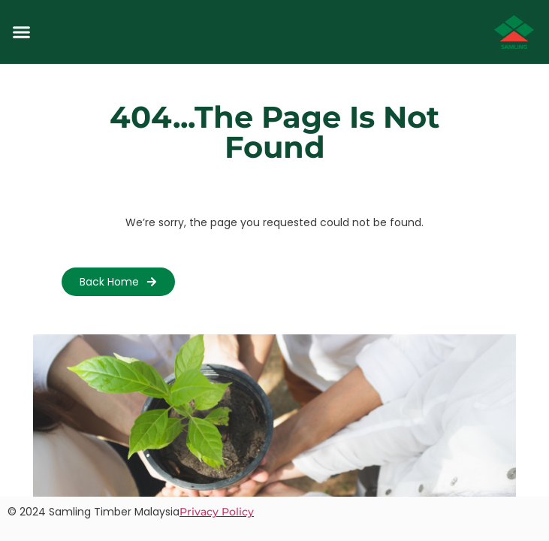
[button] (22, 32)
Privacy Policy (216, 511)
